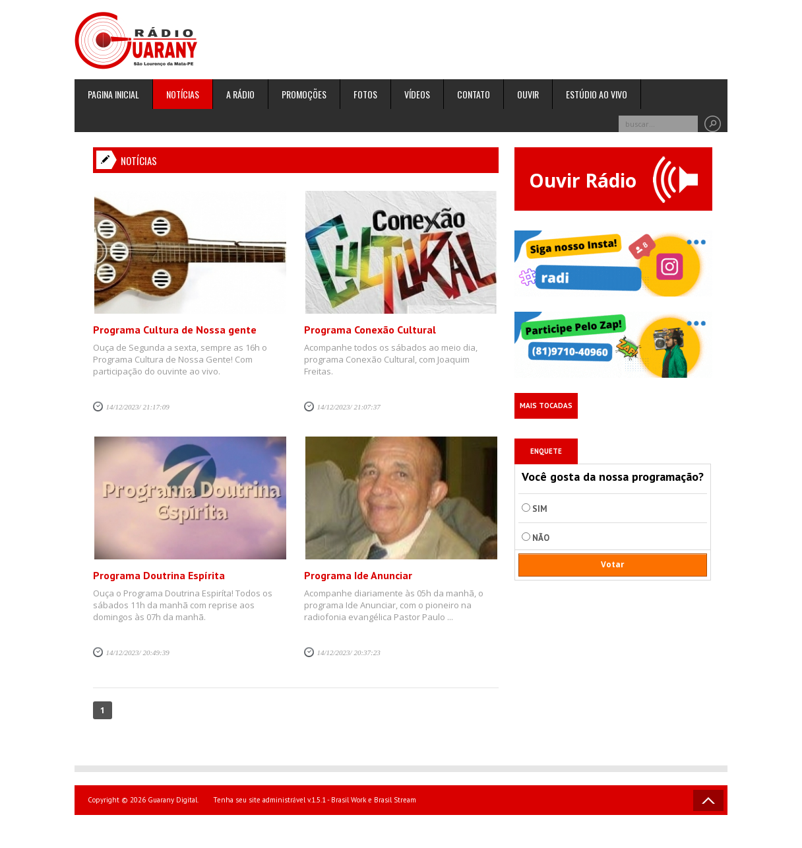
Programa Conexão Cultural (370, 329)
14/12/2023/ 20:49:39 (138, 652)
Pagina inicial (113, 94)
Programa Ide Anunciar (358, 575)
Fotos (365, 94)
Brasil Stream (395, 799)
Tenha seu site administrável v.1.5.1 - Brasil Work (289, 799)
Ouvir (528, 94)
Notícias (182, 94)
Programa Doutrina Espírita (159, 575)
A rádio (240, 94)
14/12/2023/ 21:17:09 (138, 407)
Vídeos (417, 94)
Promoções (304, 94)
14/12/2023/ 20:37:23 (349, 652)
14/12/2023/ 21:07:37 (349, 407)
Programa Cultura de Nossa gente (175, 329)
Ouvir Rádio (613, 180)
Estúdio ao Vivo (596, 94)
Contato (473, 94)
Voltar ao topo (708, 800)
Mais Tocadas (546, 405)
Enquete (546, 451)
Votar (613, 564)
